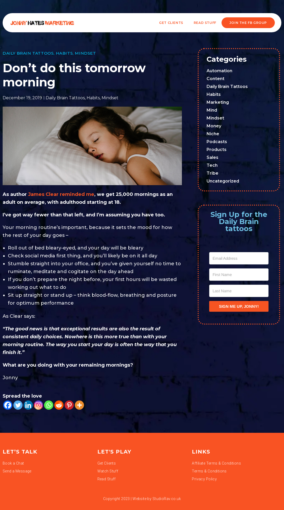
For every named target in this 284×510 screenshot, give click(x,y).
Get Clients (171, 23)
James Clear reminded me (60, 194)
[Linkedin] (28, 405)
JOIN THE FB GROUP (248, 23)
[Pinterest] (69, 405)
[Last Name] (239, 291)
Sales (212, 157)
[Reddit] (59, 405)
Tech (212, 165)
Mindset (85, 53)
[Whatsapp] (48, 405)
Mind (212, 110)
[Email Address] (239, 258)
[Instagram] (38, 405)
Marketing (218, 102)
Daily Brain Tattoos (28, 53)
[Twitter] (18, 405)
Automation (219, 70)
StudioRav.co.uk (166, 499)
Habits (64, 53)
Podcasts (217, 141)
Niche (213, 133)
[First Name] (239, 274)
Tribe (212, 173)
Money (214, 125)
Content (215, 78)
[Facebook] (7, 405)
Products (217, 149)
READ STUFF (205, 23)
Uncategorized (223, 181)
